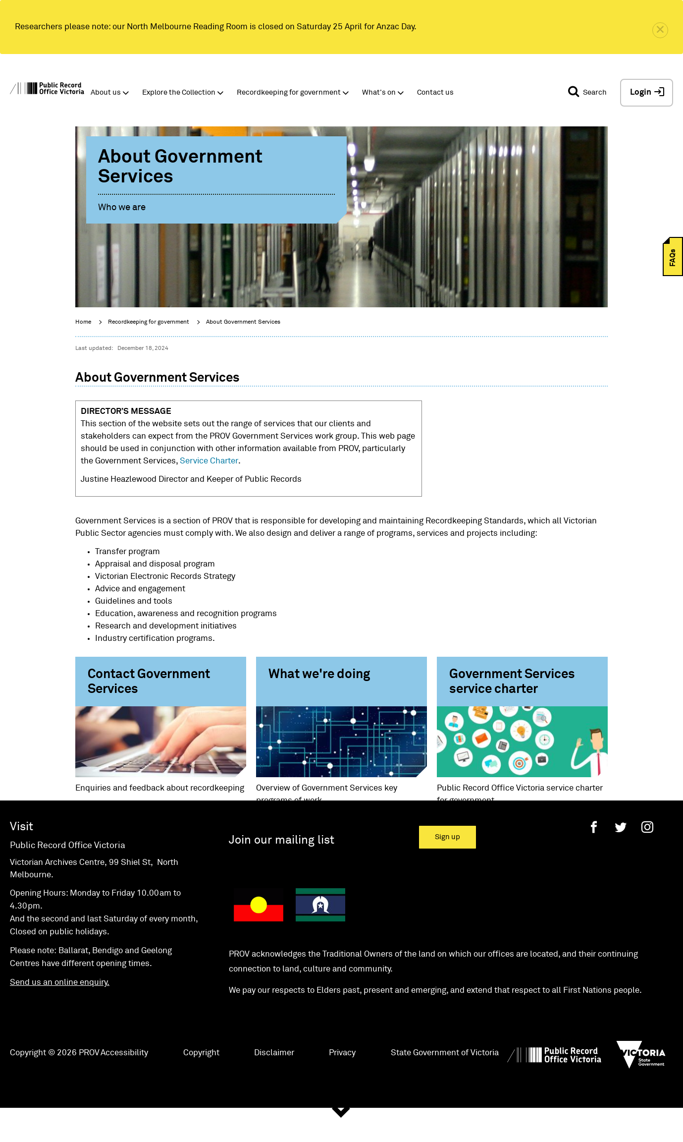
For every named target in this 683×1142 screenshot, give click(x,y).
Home (83, 322)
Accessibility (124, 1085)
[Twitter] (621, 859)
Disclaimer (274, 1085)
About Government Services (243, 322)
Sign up (447, 869)
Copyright (201, 1085)
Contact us (435, 92)
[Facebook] (594, 859)
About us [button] (106, 92)
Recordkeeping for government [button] (289, 92)
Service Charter (209, 461)
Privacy (342, 1085)
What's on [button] (379, 92)
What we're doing (319, 674)
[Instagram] (647, 859)
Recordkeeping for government (148, 322)
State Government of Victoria (445, 1085)
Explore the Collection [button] (178, 92)
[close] (660, 30)
